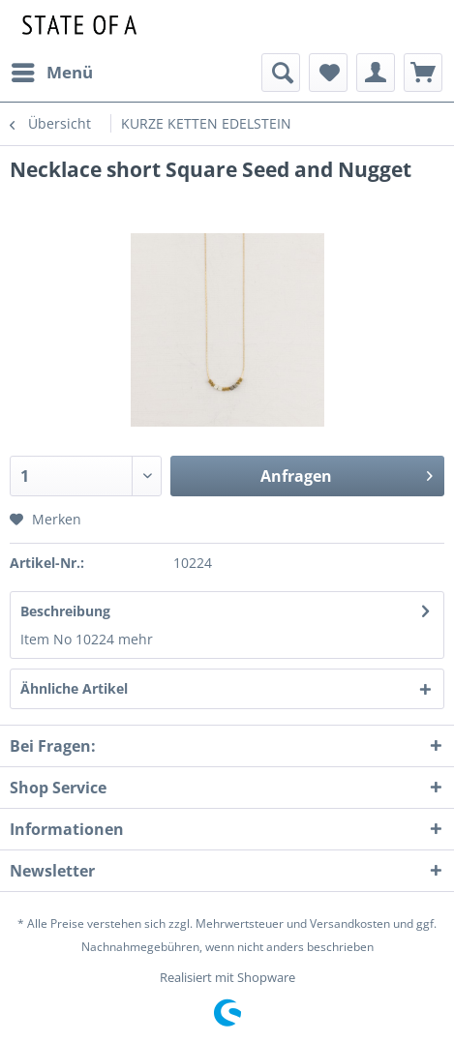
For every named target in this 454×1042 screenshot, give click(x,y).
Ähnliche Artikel (74, 688)
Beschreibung (65, 611)
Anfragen (346, 474)
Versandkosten (350, 923)
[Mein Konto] (375, 72)
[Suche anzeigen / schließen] (280, 72)
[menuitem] (51, 72)
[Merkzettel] (328, 72)
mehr (135, 639)
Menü (52, 70)
